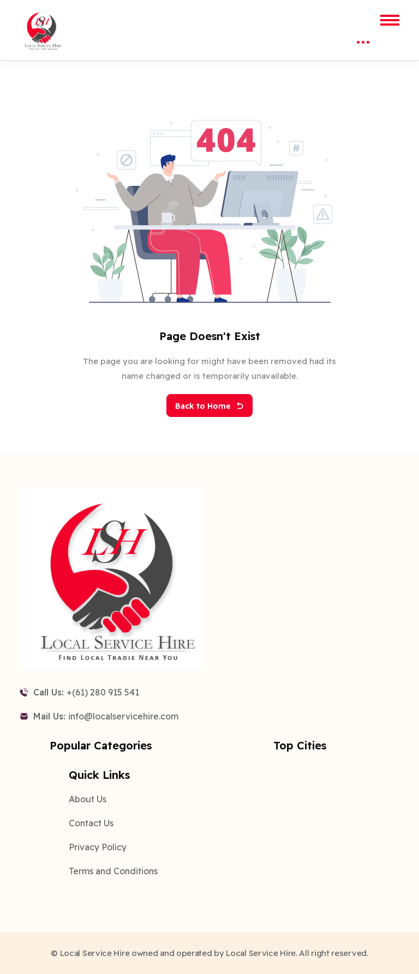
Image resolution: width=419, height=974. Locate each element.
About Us (87, 799)
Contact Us (91, 823)
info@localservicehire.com (123, 716)
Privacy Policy (98, 847)
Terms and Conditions (113, 871)
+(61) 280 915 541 (103, 692)
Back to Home (209, 406)
